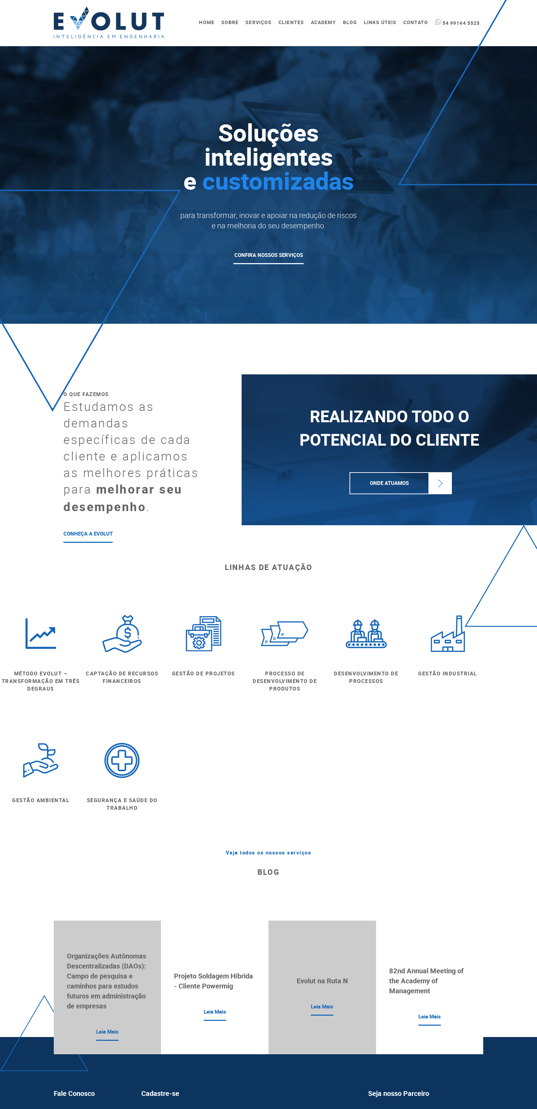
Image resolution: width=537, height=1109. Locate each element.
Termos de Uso (384, 1021)
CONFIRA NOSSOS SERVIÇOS (268, 255)
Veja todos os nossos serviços (269, 733)
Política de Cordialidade (393, 1059)
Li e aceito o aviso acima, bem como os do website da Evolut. (233, 1066)
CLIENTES (291, 22)
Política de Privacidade (392, 1034)
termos (255, 1066)
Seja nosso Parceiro (398, 975)
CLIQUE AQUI (390, 1002)
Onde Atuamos (389, 483)
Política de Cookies (388, 1046)
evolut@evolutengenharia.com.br (89, 999)
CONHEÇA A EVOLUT (88, 534)
